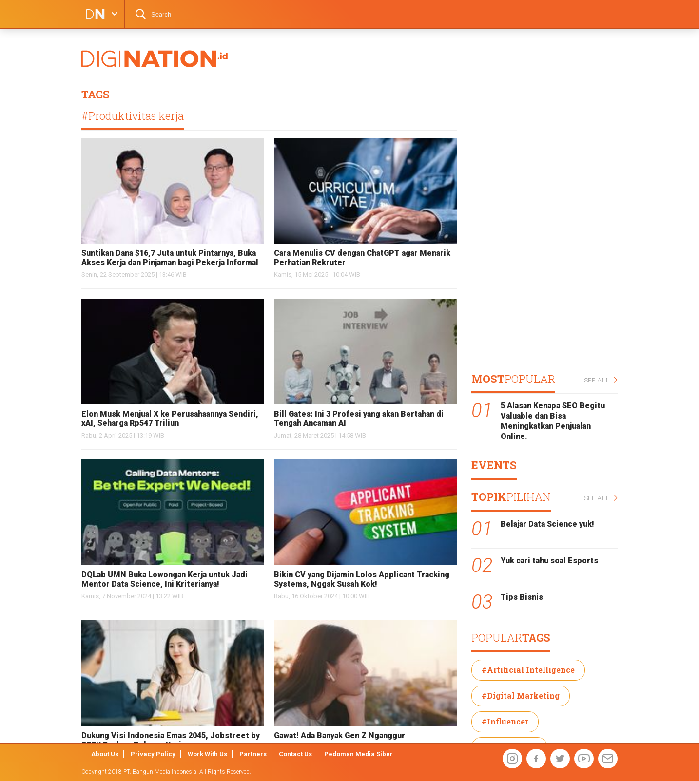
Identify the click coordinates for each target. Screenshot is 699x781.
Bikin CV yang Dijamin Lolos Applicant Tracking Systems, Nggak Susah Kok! (361, 579)
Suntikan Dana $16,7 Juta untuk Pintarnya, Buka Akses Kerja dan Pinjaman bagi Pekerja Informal (169, 257)
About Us (104, 754)
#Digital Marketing (521, 695)
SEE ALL (601, 380)
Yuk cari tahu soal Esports (549, 560)
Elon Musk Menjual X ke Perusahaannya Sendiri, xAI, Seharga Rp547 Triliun (169, 418)
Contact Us (295, 754)
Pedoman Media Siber (358, 754)
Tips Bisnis (522, 597)
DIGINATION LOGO (92, 14)
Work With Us (207, 754)
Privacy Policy (153, 754)
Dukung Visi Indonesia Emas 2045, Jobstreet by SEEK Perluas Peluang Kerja (170, 740)
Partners (253, 754)
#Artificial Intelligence (528, 670)
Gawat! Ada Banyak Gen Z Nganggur (339, 735)
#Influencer (505, 721)
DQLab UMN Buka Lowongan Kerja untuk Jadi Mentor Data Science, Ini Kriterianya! (164, 579)
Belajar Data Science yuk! (547, 524)
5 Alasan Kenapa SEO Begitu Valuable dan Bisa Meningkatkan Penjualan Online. (553, 420)
